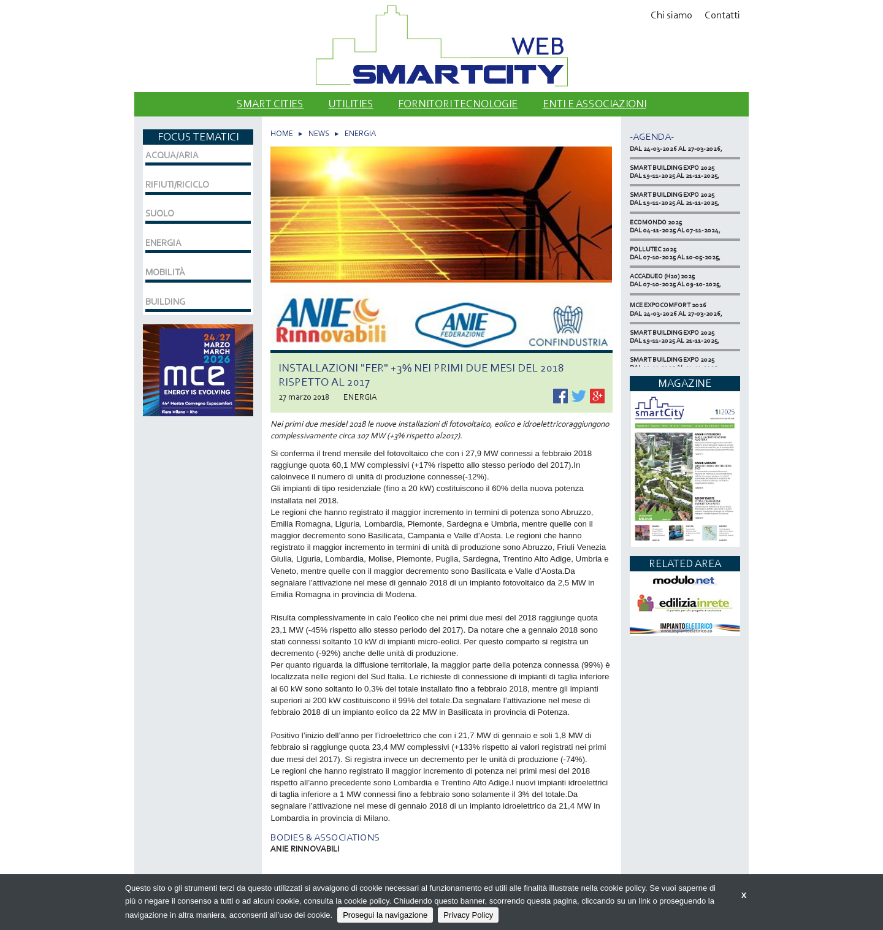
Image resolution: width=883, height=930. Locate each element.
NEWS (318, 133)
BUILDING (165, 301)
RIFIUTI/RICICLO (177, 184)
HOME (281, 133)
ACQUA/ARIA (172, 155)
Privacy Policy (468, 915)
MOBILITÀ (165, 272)
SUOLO (159, 213)
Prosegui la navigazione (385, 915)
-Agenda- (652, 136)
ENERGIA (360, 133)
